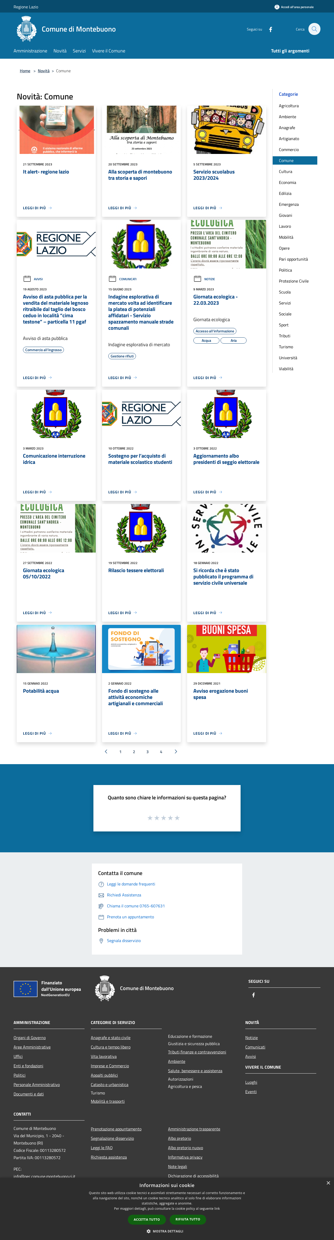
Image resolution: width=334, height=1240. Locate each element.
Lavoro (285, 226)
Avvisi (33, 279)
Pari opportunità (293, 259)
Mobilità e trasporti (108, 1101)
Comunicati (122, 279)
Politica (285, 270)
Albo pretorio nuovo (185, 1148)
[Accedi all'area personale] (294, 7)
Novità (44, 71)
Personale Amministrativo (37, 1084)
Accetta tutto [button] (147, 1219)
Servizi (285, 303)
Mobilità (286, 237)
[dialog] (167, 1209)
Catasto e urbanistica (109, 1084)
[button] (167, 1231)
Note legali (177, 1166)
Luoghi (251, 1082)
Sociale (285, 314)
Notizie (204, 279)
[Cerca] (314, 29)
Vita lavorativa (104, 1056)
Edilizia (285, 193)
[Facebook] (268, 28)
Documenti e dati (29, 1094)
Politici (20, 1075)
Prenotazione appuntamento (116, 1129)
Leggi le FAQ (102, 1148)
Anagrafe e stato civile (110, 1037)
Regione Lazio (26, 7)
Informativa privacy (185, 1157)
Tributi (284, 336)
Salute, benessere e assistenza (195, 1071)
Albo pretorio (179, 1138)
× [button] (328, 1183)
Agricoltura (289, 106)
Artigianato (289, 138)
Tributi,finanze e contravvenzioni (197, 1052)
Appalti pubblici (104, 1075)
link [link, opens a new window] (217, 1208)
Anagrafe (287, 127)
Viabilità (286, 369)
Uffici (18, 1056)
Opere (284, 248)
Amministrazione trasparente (194, 1129)
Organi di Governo (30, 1037)
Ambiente (287, 116)
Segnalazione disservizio (112, 1138)
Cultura (285, 171)
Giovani (285, 215)
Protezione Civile (294, 281)
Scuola (285, 292)
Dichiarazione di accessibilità (193, 1176)
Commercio (289, 149)
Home (25, 71)
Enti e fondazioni (28, 1066)
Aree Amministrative (32, 1047)
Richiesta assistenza (109, 1157)
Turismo (286, 347)
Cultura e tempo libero (110, 1047)
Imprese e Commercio (110, 1066)
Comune (286, 160)
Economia (287, 182)
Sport (284, 325)
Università (288, 358)
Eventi (251, 1091)
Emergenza (289, 204)
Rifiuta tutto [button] (188, 1219)
